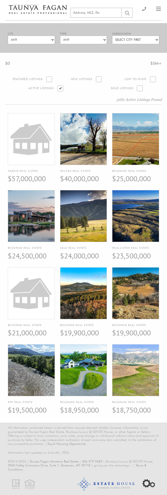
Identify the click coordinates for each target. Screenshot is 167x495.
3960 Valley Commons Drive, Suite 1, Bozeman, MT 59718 (49, 465)
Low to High (135, 79)
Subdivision (121, 33)
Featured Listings (28, 79)
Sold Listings (122, 88)
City (11, 33)
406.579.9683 (92, 461)
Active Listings (41, 88)
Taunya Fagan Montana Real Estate (54, 461)
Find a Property (26, 5)
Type (63, 33)
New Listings (81, 79)
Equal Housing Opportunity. (67, 444)
